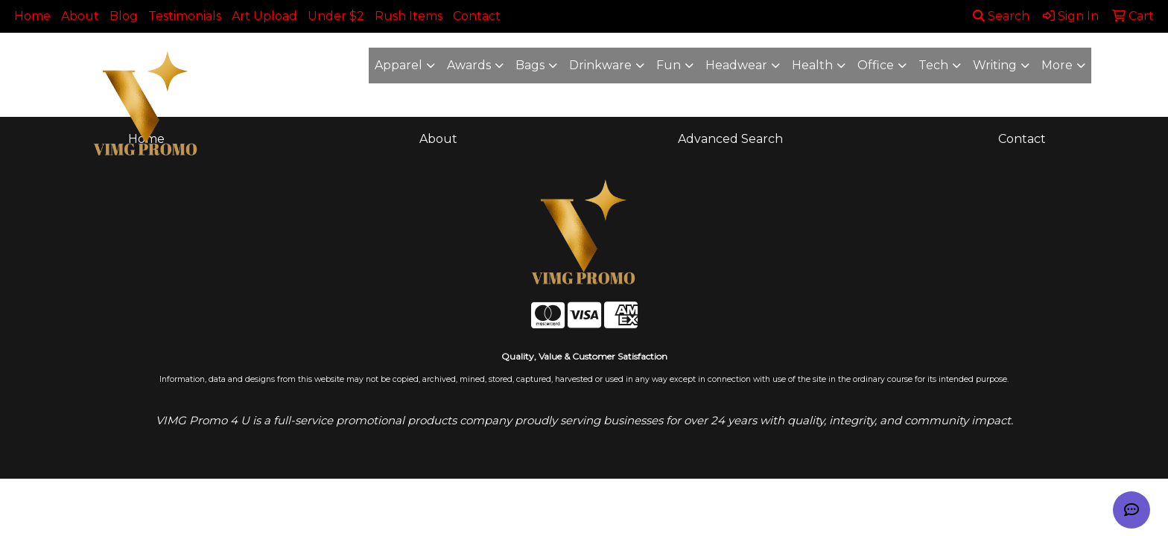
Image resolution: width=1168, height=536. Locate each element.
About (80, 16)
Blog (124, 16)
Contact (477, 16)
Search (1001, 16)
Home (32, 16)
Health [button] (812, 65)
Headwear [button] (736, 65)
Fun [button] (668, 65)
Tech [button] (933, 65)
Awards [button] (469, 65)
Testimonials (184, 16)
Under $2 (336, 16)
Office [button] (875, 65)
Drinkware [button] (600, 65)
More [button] (1057, 65)
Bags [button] (530, 65)
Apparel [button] (398, 65)
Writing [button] (995, 65)
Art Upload (264, 16)
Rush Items (408, 16)
